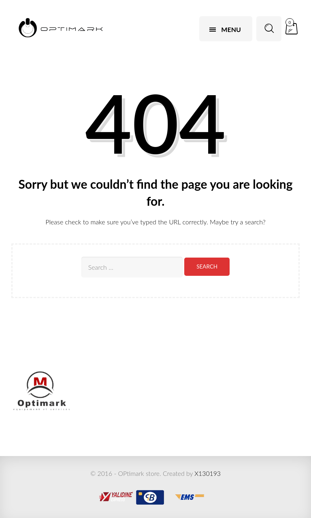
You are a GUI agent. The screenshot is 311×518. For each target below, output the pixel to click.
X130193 (207, 473)
